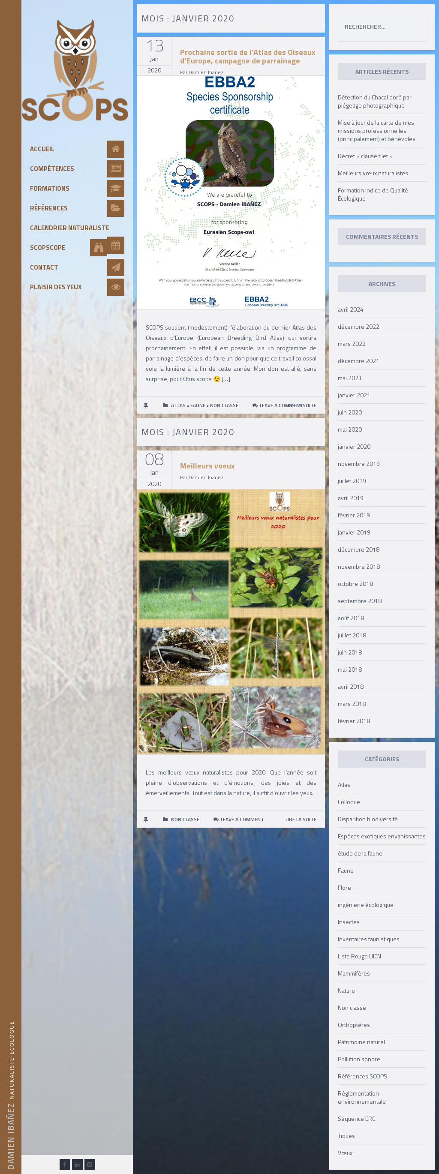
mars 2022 (352, 343)
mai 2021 (350, 377)
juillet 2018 (352, 635)
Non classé (352, 1007)
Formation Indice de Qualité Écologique (373, 194)
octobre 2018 (355, 583)
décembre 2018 (358, 549)
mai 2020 (350, 429)
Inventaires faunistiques (369, 938)
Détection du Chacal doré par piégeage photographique (375, 101)
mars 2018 (352, 703)
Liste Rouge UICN (359, 956)
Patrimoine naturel (361, 1041)
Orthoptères (354, 1024)
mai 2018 (350, 669)
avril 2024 (351, 309)
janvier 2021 (354, 394)
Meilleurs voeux (207, 465)
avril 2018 (351, 686)
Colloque (349, 801)
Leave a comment (281, 405)
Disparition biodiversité (368, 818)
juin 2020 (350, 412)
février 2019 (354, 514)
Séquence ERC (356, 1118)
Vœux (345, 1152)
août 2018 (351, 617)
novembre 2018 (359, 566)
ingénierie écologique (366, 904)
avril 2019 (351, 497)
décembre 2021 (358, 360)
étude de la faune (360, 853)
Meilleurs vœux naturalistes (373, 172)
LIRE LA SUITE (301, 819)
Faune (346, 870)
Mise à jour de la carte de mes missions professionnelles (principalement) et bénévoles (376, 130)
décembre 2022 (358, 326)
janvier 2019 (354, 532)
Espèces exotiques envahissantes (382, 836)
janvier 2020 (354, 446)
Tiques (346, 1135)
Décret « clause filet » (365, 155)
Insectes (349, 921)
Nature (346, 990)
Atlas (344, 784)
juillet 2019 (352, 480)
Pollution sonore (359, 1058)
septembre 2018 (360, 600)
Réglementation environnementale (362, 1097)
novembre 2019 (359, 463)
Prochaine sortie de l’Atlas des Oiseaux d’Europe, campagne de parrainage (248, 56)
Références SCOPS (362, 1076)
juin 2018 (350, 652)
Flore (344, 887)
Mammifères (354, 973)
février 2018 (354, 720)
